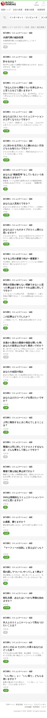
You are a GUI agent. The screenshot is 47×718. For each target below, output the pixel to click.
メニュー (43, 5)
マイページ (28, 704)
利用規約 (36, 707)
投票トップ (6, 10)
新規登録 (19, 704)
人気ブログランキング (8, 4)
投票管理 (41, 10)
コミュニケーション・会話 (22, 33)
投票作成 (36, 5)
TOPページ (10, 704)
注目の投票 (17, 10)
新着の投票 (29, 10)
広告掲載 (28, 707)
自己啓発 (6, 33)
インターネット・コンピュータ (23, 17)
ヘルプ (43, 707)
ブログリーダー (40, 704)
